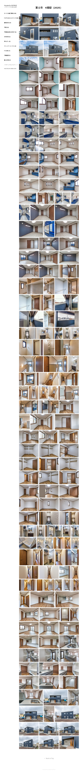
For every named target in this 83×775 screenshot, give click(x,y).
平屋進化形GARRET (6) (10, 32)
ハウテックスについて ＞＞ (11, 64)
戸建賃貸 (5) (7, 55)
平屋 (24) (6, 27)
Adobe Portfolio (51, 769)
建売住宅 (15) (7, 22)
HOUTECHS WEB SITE (10, 68)
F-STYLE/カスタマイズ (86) (11, 18)
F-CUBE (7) (7, 50)
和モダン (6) (7, 41)
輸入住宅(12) (7, 60)
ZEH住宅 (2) (7, 36)
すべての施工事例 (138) (10, 13)
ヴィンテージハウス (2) (10, 46)
